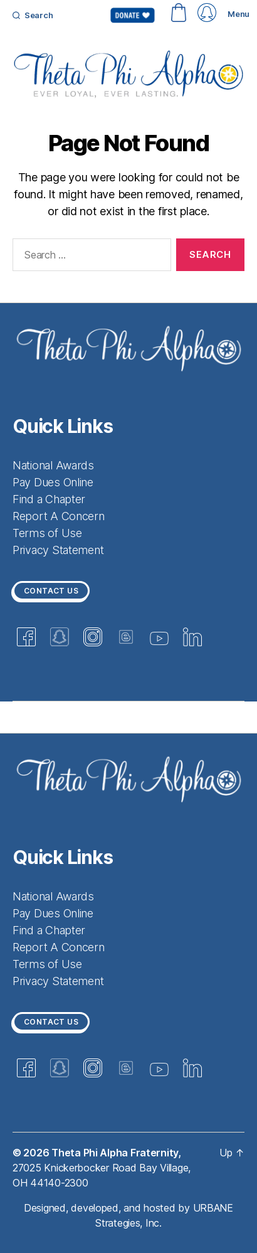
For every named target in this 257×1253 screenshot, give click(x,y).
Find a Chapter (49, 499)
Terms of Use (47, 533)
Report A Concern (59, 516)
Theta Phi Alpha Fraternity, (117, 1152)
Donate (132, 15)
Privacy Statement (58, 550)
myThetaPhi (206, 12)
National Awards (53, 465)
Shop (178, 12)
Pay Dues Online (53, 482)
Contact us (51, 590)
